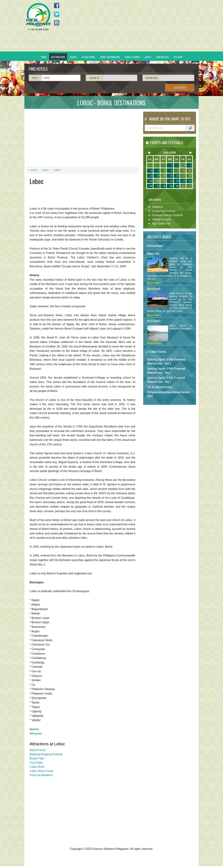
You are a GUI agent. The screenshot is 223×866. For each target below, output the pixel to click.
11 (190, 170)
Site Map (178, 57)
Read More (154, 283)
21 (164, 180)
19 (150, 180)
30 (177, 186)
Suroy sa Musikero (41, 775)
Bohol (45, 170)
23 (177, 180)
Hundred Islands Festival (167, 215)
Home (44, 57)
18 (190, 175)
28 (164, 186)
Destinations (58, 57)
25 (190, 180)
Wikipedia (36, 733)
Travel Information (110, 57)
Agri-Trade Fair (161, 223)
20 (157, 180)
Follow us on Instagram (56, 22)
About (148, 57)
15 (171, 175)
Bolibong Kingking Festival (46, 754)
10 (183, 170)
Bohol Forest (37, 750)
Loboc (57, 170)
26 (150, 186)
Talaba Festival (161, 219)
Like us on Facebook (56, 5)
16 (177, 175)
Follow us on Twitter (56, 14)
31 (183, 186)
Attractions (88, 57)
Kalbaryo (157, 206)
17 (183, 175)
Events (73, 57)
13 (157, 175)
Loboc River (37, 766)
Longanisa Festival (163, 211)
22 (171, 180)
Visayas (33, 170)
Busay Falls (37, 758)
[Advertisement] (132, 27)
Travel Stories (132, 57)
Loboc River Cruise (41, 770)
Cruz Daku (36, 762)
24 (183, 180)
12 (150, 175)
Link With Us (162, 57)
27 (157, 186)
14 (164, 175)
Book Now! (179, 88)
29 (171, 186)
